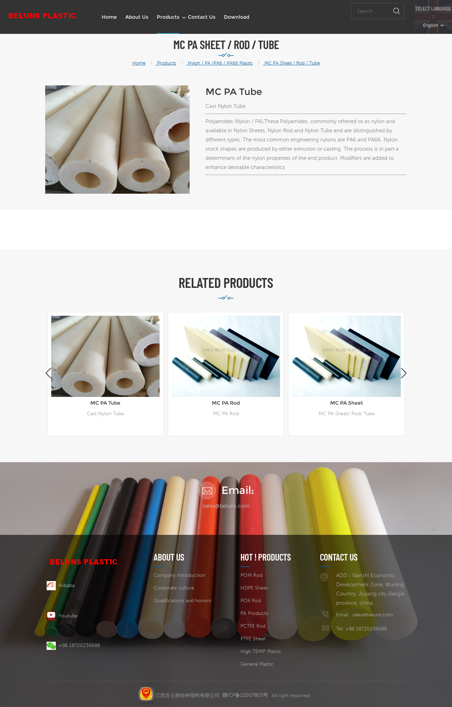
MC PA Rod (226, 403)
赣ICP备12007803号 (245, 692)
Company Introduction (179, 575)
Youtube (62, 615)
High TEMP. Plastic (260, 651)
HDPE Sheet (254, 588)
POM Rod (251, 575)
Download (236, 17)
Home (109, 17)
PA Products (254, 613)
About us (136, 17)
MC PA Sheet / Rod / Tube (291, 63)
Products (168, 17)
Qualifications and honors (182, 600)
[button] (404, 373)
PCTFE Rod (253, 626)
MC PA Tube (105, 403)
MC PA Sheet (346, 403)
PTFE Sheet (253, 638)
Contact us (201, 17)
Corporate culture (174, 588)
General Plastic (257, 664)
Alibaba (61, 585)
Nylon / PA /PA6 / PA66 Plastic (219, 63)
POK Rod (250, 600)
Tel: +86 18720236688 (361, 629)
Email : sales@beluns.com (364, 614)
